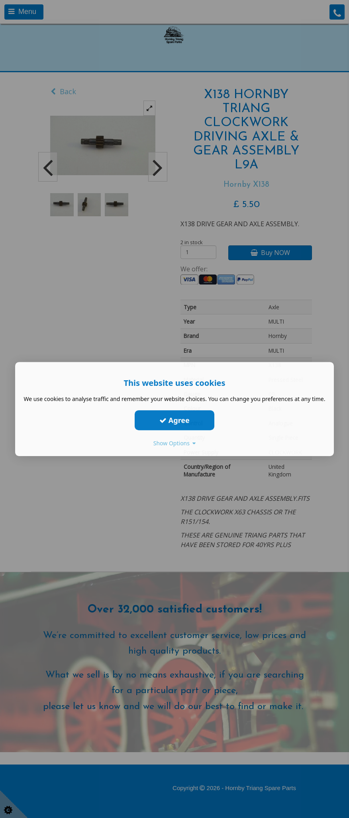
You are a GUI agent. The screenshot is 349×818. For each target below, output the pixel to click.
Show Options (174, 443)
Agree (174, 420)
